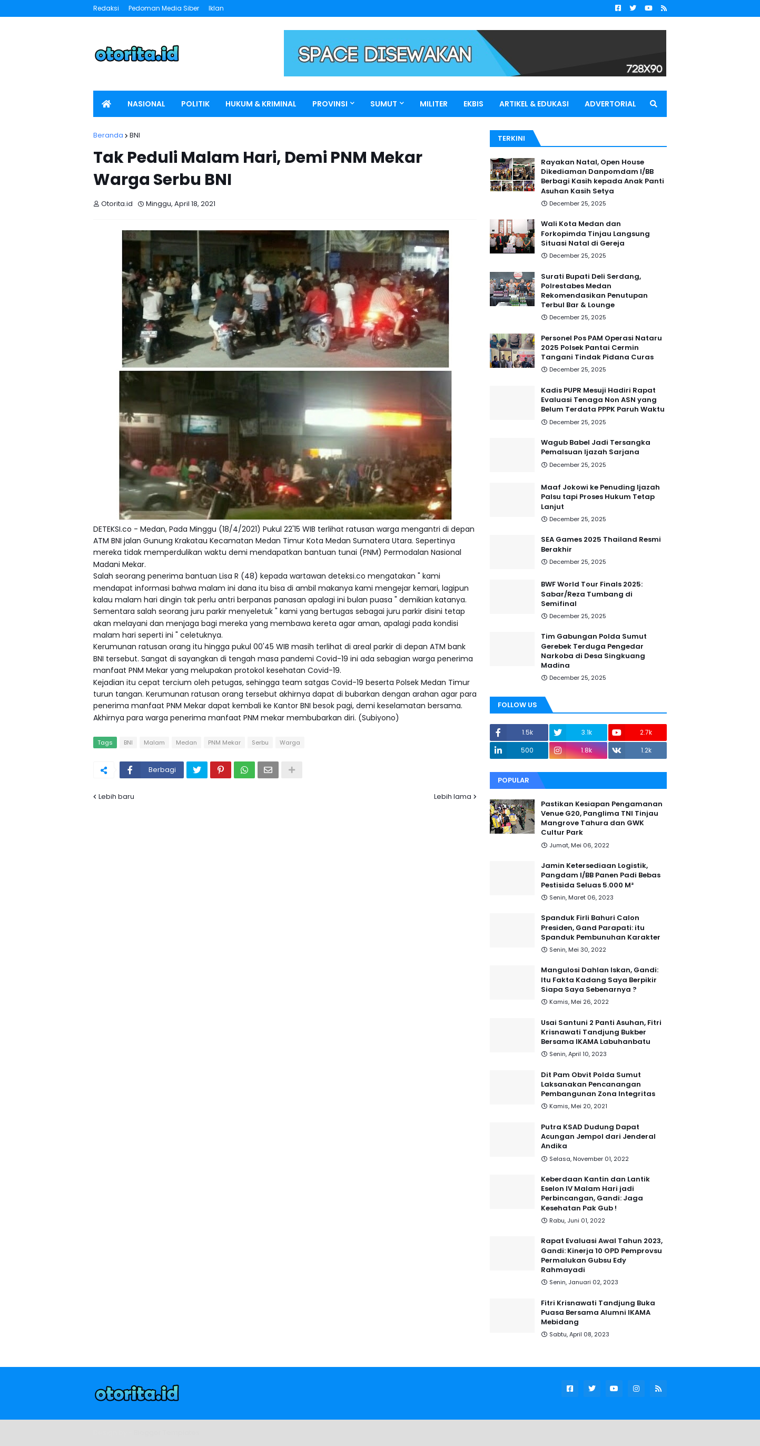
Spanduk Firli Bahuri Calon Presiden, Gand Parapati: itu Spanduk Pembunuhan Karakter (600, 927)
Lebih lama (452, 797)
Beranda (108, 135)
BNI (135, 135)
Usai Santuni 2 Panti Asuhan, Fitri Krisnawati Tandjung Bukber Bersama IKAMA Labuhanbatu (601, 1032)
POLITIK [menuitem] (195, 104)
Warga (290, 742)
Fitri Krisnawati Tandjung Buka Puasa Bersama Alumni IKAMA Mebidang (598, 1312)
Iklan (216, 8)
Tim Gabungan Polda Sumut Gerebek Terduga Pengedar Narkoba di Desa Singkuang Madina (594, 651)
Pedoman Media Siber (164, 8)
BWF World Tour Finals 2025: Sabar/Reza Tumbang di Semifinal (592, 594)
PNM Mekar (224, 742)
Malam (154, 742)
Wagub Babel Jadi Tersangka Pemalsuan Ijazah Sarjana (595, 447)
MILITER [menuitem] (434, 104)
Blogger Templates (167, 1433)
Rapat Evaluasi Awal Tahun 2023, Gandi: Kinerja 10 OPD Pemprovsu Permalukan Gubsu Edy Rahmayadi (602, 1255)
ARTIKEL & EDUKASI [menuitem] (534, 104)
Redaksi (106, 8)
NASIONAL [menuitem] (146, 104)
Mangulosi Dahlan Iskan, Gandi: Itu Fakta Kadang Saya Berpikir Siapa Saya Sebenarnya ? (599, 979)
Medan (186, 742)
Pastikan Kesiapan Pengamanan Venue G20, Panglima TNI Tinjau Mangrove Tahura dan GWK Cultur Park (602, 818)
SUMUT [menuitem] (383, 104)
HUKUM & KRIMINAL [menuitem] (261, 104)
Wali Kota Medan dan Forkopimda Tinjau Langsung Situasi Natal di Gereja (595, 233)
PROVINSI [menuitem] (330, 104)
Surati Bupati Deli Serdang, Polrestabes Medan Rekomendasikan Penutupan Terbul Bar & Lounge (594, 291)
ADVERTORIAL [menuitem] (610, 104)
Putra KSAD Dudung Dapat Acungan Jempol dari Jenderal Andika (598, 1136)
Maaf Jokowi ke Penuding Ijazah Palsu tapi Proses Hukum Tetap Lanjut (600, 497)
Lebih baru (116, 797)
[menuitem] (106, 104)
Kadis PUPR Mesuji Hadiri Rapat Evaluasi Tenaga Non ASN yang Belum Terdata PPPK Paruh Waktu (603, 400)
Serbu (260, 742)
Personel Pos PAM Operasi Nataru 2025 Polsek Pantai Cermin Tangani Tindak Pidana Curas (601, 348)
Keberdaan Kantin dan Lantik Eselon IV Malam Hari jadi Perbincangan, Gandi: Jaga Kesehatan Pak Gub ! (595, 1194)
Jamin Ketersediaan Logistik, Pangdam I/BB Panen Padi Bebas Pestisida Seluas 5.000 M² (600, 875)
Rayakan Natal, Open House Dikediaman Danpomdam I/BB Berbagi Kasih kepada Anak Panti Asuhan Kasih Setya (602, 177)
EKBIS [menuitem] (473, 104)
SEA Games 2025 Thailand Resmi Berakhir (601, 544)
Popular (513, 780)
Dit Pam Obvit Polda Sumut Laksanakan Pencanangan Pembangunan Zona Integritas (598, 1084)
